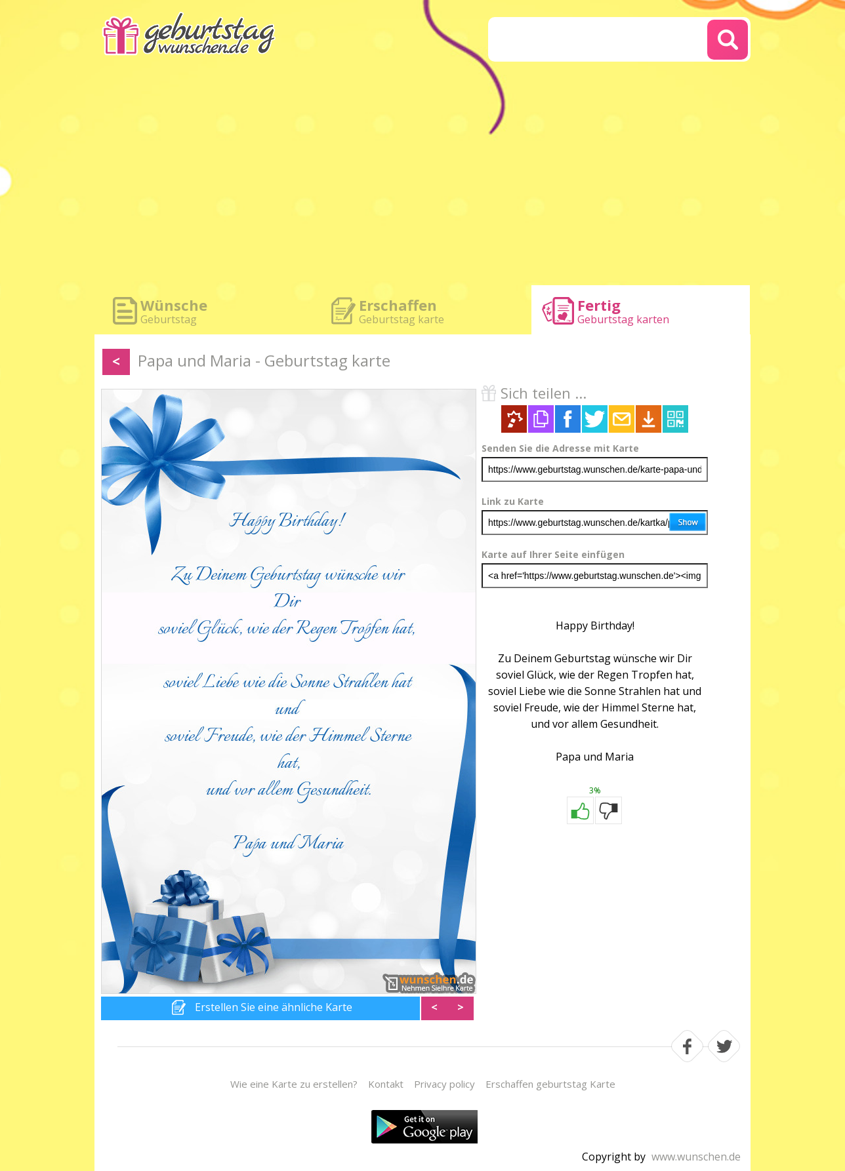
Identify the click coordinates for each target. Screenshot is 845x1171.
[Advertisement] (422, 177)
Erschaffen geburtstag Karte (550, 1083)
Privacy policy (444, 1083)
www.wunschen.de (696, 1156)
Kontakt (385, 1083)
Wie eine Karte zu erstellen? (294, 1083)
